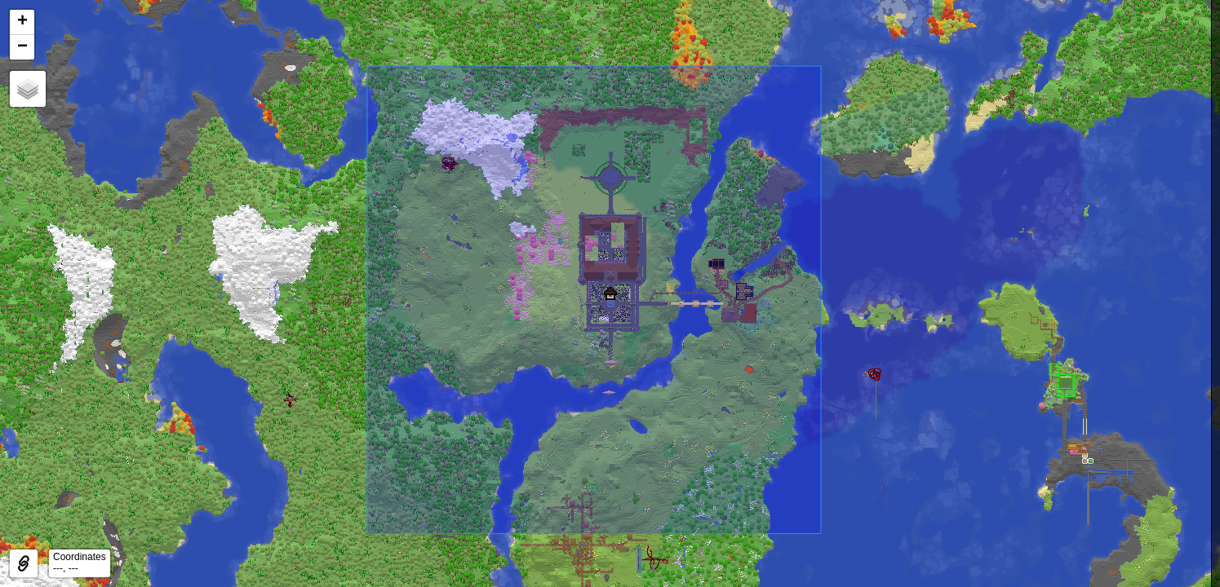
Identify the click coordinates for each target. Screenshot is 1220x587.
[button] (610, 293)
